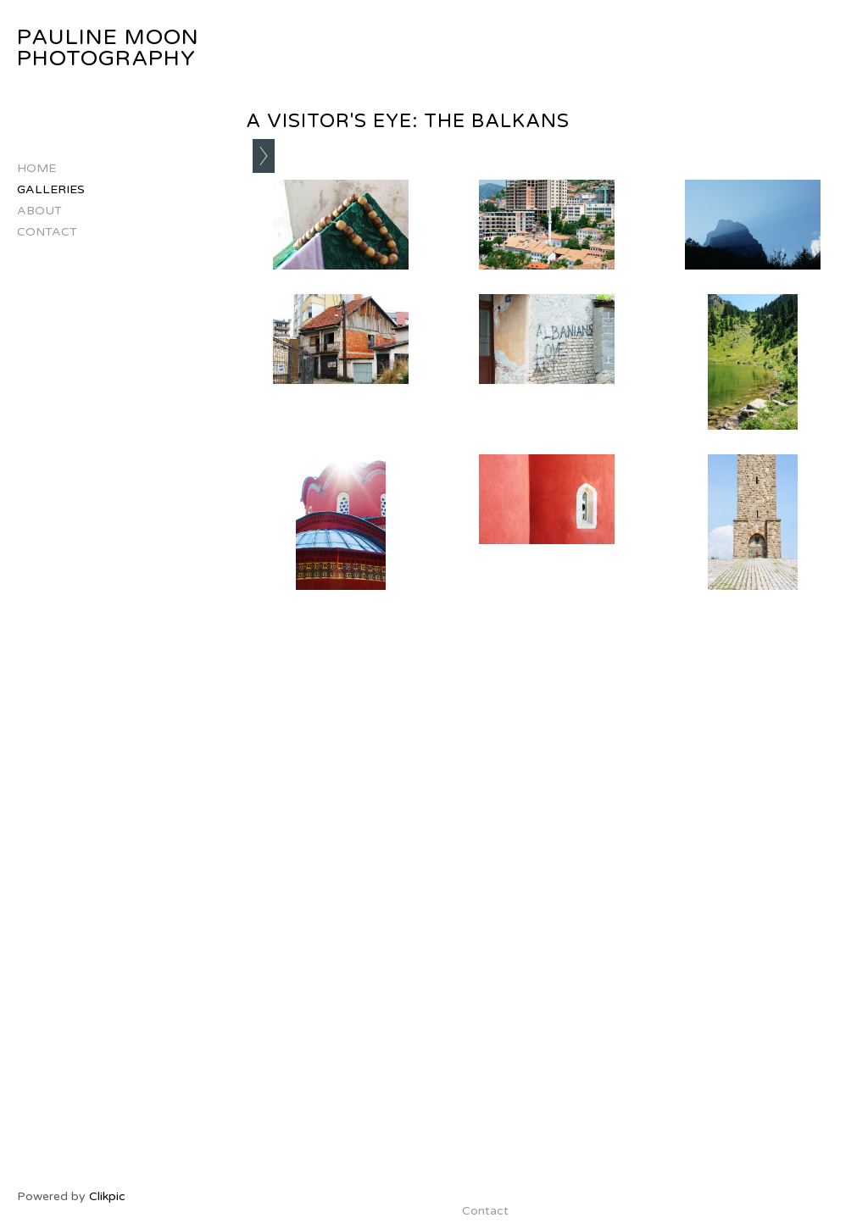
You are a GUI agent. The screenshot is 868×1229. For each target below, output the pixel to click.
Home (36, 168)
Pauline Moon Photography (108, 48)
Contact (47, 232)
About (39, 210)
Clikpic (107, 1196)
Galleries (51, 189)
